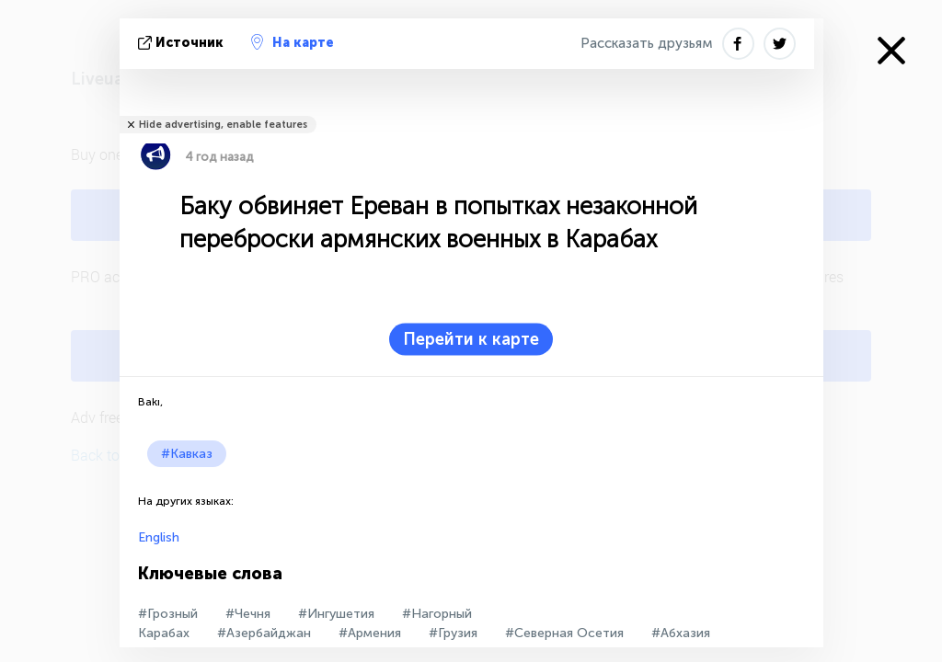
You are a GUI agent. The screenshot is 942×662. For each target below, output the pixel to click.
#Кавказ (187, 454)
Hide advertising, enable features (223, 125)
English (158, 537)
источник (183, 43)
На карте (292, 42)
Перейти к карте (471, 339)
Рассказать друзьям (646, 43)
